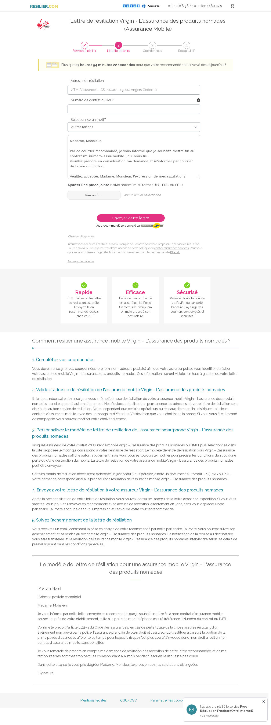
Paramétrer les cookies (168, 700)
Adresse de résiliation (87, 81)
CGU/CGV (128, 700)
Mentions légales (93, 700)
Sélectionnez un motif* (88, 120)
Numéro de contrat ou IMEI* (92, 100)
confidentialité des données (171, 248)
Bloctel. (175, 252)
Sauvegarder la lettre (81, 261)
